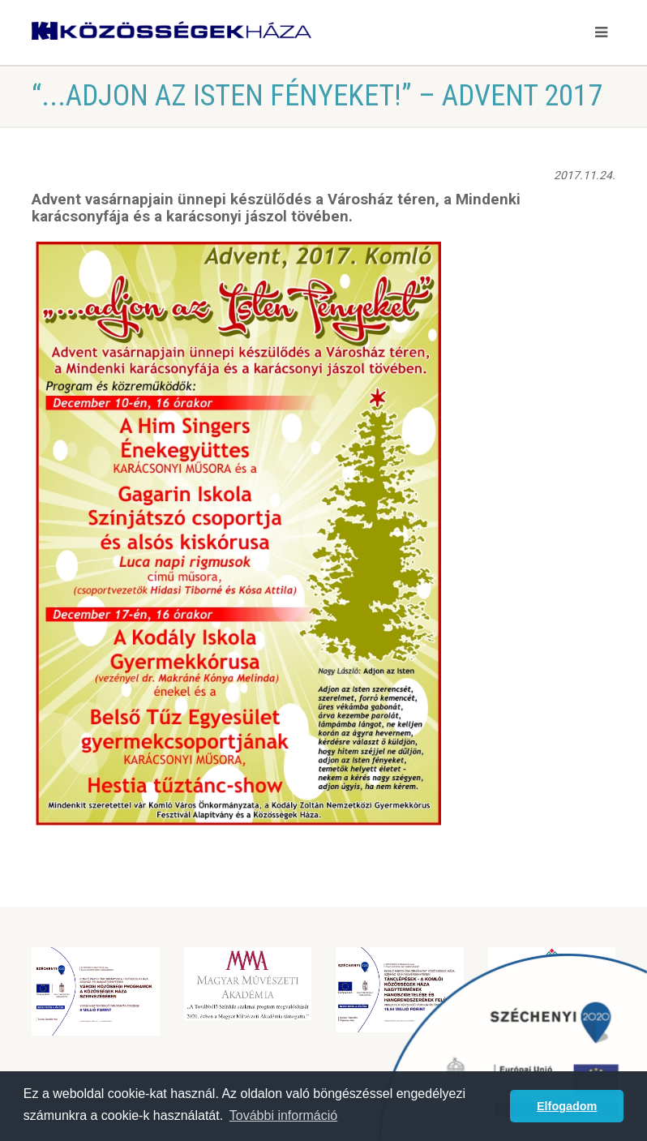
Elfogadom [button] (567, 1106)
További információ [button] (283, 1115)
